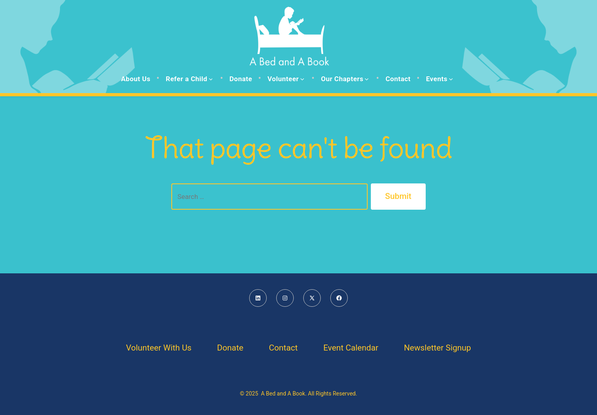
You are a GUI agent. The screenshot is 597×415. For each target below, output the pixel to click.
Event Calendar (350, 348)
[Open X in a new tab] (312, 298)
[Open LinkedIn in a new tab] (258, 298)
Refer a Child (189, 79)
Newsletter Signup (437, 348)
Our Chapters (344, 79)
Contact (398, 79)
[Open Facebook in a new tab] (339, 298)
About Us (135, 79)
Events (439, 79)
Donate (240, 79)
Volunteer (285, 79)
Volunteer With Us (159, 348)
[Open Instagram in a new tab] (285, 298)
